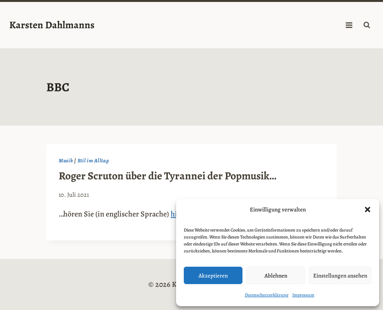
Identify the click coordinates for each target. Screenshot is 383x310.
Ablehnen (275, 275)
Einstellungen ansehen (340, 275)
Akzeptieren (213, 275)
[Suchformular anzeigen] (367, 25)
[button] (367, 209)
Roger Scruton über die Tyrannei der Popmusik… (167, 176)
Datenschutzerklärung (266, 295)
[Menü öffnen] (349, 25)
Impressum (303, 295)
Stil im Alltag (93, 160)
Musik (66, 160)
